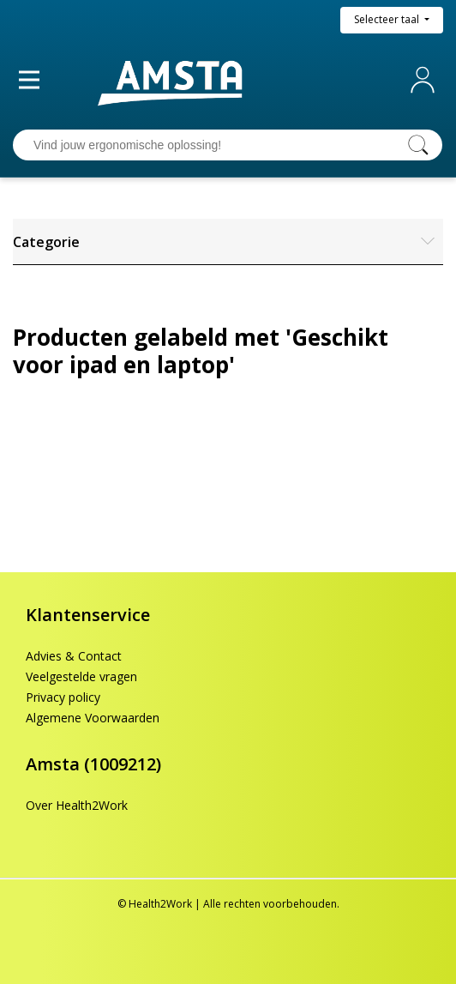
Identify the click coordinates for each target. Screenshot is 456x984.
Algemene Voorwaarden (92, 717)
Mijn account (426, 79)
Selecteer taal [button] (388, 19)
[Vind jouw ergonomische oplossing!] (211, 145)
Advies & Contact (74, 656)
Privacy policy (63, 697)
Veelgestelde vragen (81, 676)
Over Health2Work (77, 805)
